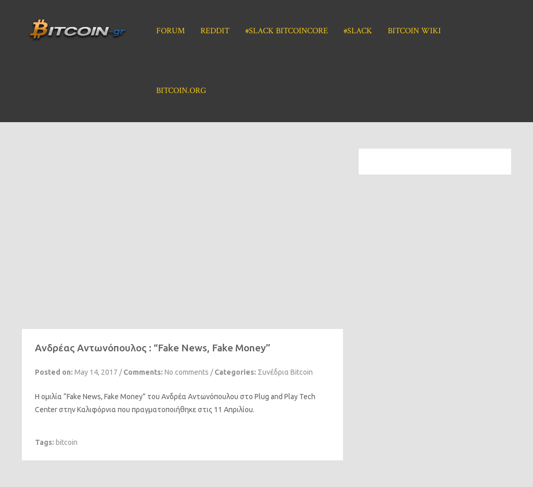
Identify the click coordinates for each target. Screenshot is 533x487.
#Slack (358, 30)
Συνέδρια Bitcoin (285, 372)
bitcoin (67, 442)
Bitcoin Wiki (414, 30)
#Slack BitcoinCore (286, 30)
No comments (186, 372)
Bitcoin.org (181, 90)
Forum (170, 30)
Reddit (215, 30)
